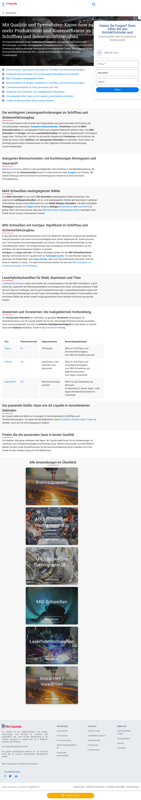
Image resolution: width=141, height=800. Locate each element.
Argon (8, 348)
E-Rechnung (93, 745)
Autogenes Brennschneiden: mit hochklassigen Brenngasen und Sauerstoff (42, 74)
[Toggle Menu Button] (3, 4)
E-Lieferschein (94, 750)
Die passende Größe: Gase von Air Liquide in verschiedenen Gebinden (39, 96)
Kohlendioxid (66, 206)
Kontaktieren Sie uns (96, 736)
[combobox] (94, 4)
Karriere (120, 743)
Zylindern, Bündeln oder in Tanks (77, 419)
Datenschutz (133, 787)
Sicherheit (121, 748)
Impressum (79, 787)
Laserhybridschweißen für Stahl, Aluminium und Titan (32, 87)
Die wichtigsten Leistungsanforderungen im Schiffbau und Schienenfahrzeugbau (45, 69)
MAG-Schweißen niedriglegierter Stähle (61, 210)
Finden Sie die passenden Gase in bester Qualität (30, 100)
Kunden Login (94, 731)
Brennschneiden (14, 169)
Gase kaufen (62, 731)
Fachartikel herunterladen (63, 754)
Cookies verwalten (116, 787)
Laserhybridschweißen (13, 283)
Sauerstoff (83, 206)
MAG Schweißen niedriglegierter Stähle (25, 78)
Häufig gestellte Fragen (124, 732)
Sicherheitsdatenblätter (66, 746)
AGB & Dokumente (96, 787)
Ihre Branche (62, 736)
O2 (22, 381)
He (22, 361)
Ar (22, 348)
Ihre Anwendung (64, 740)
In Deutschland (123, 738)
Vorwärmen (51, 327)
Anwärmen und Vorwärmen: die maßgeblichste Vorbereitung (35, 91)
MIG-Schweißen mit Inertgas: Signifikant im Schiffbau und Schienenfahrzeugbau (45, 83)
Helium (8, 361)
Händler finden (94, 740)
